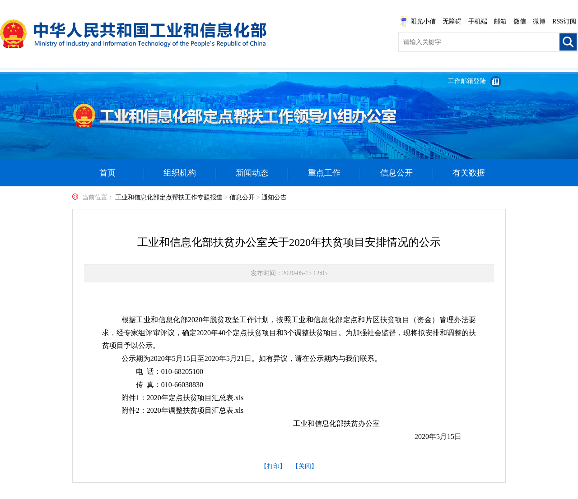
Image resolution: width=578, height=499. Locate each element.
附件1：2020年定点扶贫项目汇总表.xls (182, 398)
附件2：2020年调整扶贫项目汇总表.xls (182, 410)
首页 (107, 172)
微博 (539, 21)
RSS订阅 (564, 21)
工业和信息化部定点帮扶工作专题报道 (169, 197)
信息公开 (396, 172)
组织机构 (179, 172)
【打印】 (273, 466)
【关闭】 (304, 466)
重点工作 (324, 172)
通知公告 (274, 197)
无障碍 (452, 21)
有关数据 (468, 172)
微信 (519, 21)
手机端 (477, 21)
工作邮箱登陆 (467, 81)
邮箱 (500, 21)
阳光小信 (418, 22)
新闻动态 (252, 172)
